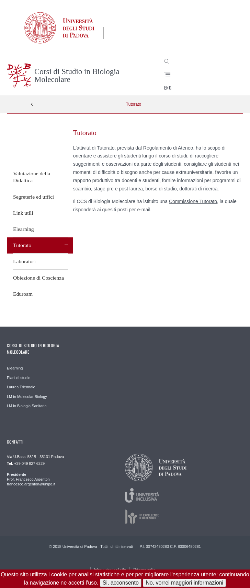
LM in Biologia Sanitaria (27, 406)
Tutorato (133, 104)
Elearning (23, 229)
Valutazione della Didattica (31, 176)
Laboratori (24, 261)
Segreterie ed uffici (33, 197)
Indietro (32, 104)
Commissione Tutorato (193, 201)
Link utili (23, 213)
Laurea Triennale (21, 387)
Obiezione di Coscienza (38, 278)
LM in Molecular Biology (27, 397)
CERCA (227, 82)
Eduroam (23, 294)
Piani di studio (19, 378)
